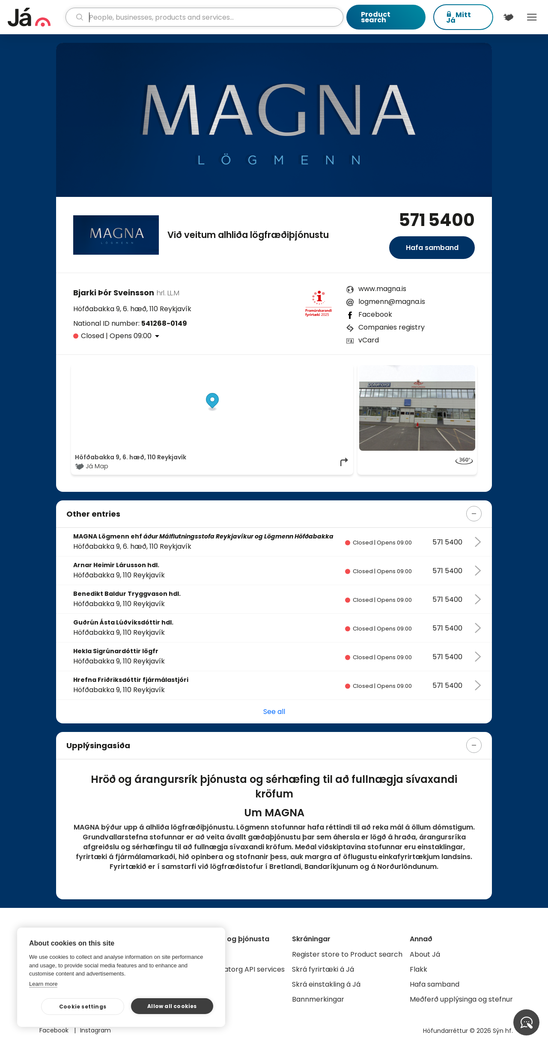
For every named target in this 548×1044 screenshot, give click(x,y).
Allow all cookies (172, 1006)
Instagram (95, 1030)
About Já (425, 954)
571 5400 (437, 220)
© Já (261, 369)
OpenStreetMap (291, 369)
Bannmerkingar (318, 999)
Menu (532, 17)
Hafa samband (432, 248)
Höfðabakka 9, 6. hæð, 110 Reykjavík (132, 309)
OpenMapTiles (332, 369)
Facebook (375, 314)
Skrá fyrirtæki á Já (323, 969)
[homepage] (35, 17)
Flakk (418, 969)
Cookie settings (82, 1006)
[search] (204, 17)
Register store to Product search (347, 954)
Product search (375, 17)
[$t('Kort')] (508, 17)
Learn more (43, 984)
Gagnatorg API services (245, 969)
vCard (368, 340)
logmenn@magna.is (391, 301)
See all (274, 712)
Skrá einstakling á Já (326, 984)
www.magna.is (382, 289)
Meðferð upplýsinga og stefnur (461, 999)
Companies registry (391, 327)
